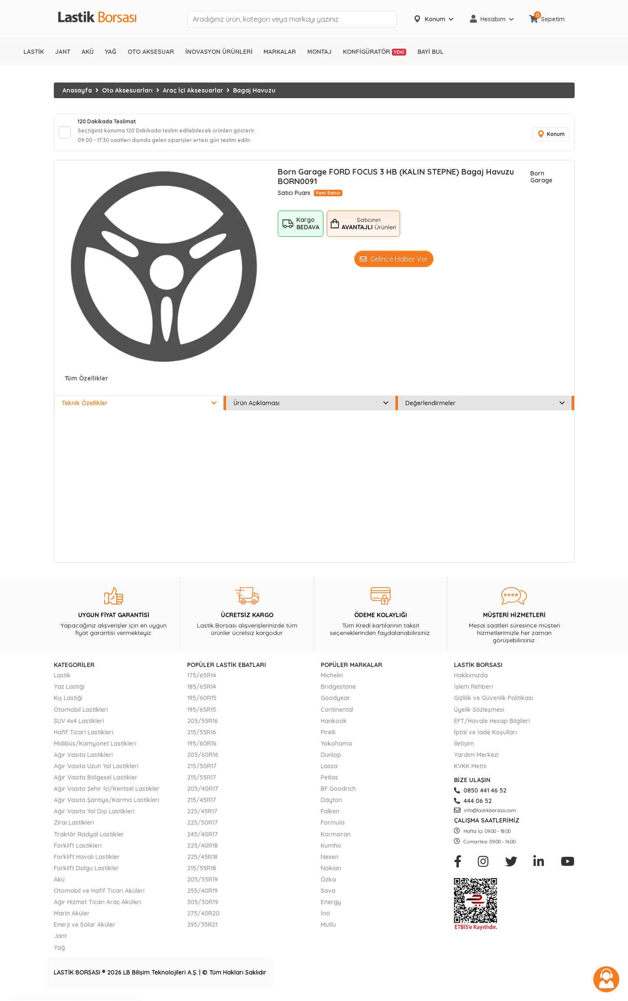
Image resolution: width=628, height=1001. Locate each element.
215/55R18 (201, 874)
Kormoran (336, 840)
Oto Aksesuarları (127, 90)
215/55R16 (201, 738)
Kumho (331, 852)
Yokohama (336, 749)
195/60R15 (202, 704)
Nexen (330, 863)
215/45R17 (201, 806)
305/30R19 (202, 908)
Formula (333, 829)
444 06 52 (473, 807)
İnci (325, 919)
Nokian (331, 874)
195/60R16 (202, 749)
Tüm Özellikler (86, 384)
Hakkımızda (471, 681)
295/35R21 (202, 931)
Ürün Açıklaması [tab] (310, 409)
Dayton (331, 806)
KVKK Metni (470, 772)
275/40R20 (203, 919)
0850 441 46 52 (480, 796)
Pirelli (328, 738)
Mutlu (328, 931)
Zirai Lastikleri (74, 829)
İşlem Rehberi (473, 693)
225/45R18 (202, 863)
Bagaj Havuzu (254, 90)
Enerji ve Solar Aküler (84, 931)
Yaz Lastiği (69, 693)
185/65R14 (201, 693)
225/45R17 (202, 817)
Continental (337, 715)
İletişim (464, 749)
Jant (60, 942)
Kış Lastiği (68, 704)
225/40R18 (202, 852)
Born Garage (541, 182)
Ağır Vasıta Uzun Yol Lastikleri (96, 772)
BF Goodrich (338, 795)
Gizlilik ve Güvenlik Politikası (493, 704)
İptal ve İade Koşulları (485, 738)
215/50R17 (202, 772)
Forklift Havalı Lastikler (87, 863)
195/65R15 (201, 715)
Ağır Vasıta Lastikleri (83, 761)
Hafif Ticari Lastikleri (83, 738)
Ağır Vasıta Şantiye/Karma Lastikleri (106, 806)
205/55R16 (202, 727)
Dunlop (331, 761)
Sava (328, 897)
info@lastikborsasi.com (485, 816)
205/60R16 (202, 761)
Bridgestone (338, 693)
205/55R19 (202, 885)
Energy (331, 908)
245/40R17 (202, 840)
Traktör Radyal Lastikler (89, 840)
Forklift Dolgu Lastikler (86, 874)
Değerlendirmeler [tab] (485, 409)
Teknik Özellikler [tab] (139, 409)
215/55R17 (201, 783)
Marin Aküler (72, 919)
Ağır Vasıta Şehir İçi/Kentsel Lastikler (107, 795)
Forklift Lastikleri (78, 852)
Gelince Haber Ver (394, 264)
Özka (328, 885)
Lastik (62, 681)
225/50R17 (202, 829)
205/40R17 (202, 795)
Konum (548, 137)
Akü (59, 885)
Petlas (329, 783)
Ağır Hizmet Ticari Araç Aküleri (97, 908)
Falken (330, 817)
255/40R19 (202, 897)
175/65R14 (201, 681)
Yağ (59, 953)
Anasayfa (77, 90)
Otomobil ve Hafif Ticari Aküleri (99, 897)
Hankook (334, 727)
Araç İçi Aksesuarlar (193, 90)
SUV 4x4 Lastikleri (79, 727)
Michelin (332, 681)
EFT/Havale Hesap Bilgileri (492, 727)
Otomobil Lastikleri (81, 715)
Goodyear (335, 704)
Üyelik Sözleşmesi (479, 715)
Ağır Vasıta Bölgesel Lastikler (96, 783)
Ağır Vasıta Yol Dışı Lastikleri (94, 817)
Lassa (329, 772)
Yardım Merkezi (476, 761)
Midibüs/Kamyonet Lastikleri (95, 749)
